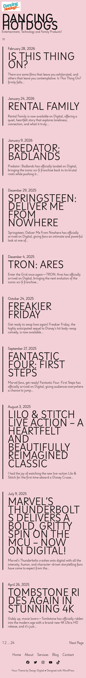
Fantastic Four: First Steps (36, 364)
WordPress (68, 670)
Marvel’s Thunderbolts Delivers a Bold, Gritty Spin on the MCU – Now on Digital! (44, 526)
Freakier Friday (29, 310)
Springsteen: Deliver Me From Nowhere (42, 210)
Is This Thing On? (41, 60)
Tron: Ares (36, 264)
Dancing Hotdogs (30, 22)
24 (12, 642)
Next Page (76, 643)
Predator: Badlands (34, 152)
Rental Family (43, 106)
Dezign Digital (36, 670)
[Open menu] (4, 39)
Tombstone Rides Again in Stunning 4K (44, 600)
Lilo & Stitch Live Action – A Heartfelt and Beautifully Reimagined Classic (45, 438)
